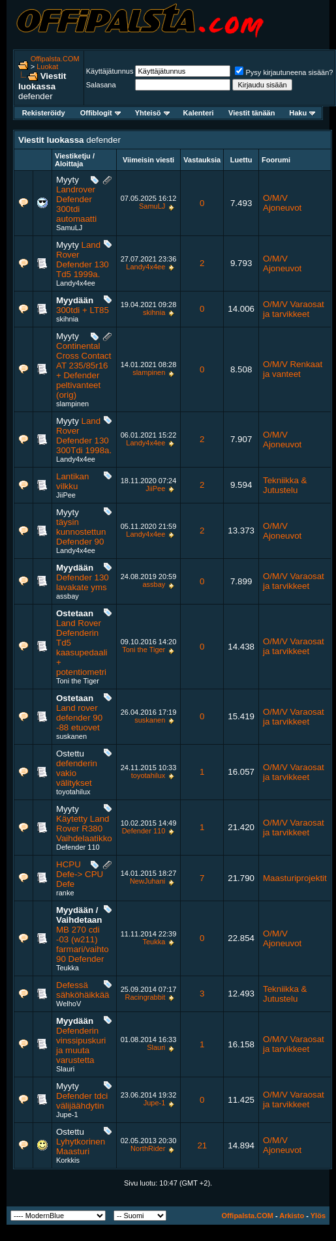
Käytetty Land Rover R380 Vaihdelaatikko (84, 828)
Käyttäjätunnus (110, 71)
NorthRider (147, 1148)
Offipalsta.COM (55, 59)
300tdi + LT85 (82, 310)
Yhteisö (152, 113)
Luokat (47, 66)
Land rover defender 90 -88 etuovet (79, 717)
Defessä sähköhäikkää (83, 990)
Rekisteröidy (43, 113)
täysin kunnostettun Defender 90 (81, 531)
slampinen (72, 404)
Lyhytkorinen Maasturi (80, 1146)
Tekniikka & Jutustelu (285, 485)
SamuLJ (69, 228)
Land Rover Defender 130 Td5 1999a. (82, 259)
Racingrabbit (145, 997)
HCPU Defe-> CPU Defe (79, 874)
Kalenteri (198, 113)
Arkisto (291, 1215)
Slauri (65, 1069)
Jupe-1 (67, 1114)
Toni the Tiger (77, 681)
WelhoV (68, 1004)
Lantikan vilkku (72, 481)
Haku (302, 113)
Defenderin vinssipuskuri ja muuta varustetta (81, 1045)
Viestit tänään (251, 113)
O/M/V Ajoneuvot (282, 203)
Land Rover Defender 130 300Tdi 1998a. (84, 435)
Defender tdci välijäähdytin (82, 1101)
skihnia (67, 319)
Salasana (101, 85)
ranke (65, 893)
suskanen (71, 736)
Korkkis (68, 1160)
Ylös (318, 1215)
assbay (67, 596)
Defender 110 (78, 847)
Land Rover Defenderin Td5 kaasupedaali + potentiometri (82, 647)
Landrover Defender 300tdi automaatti (76, 204)
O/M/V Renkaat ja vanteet (292, 369)
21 (202, 1145)
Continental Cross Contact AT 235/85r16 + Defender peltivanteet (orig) (83, 370)
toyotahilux (73, 792)
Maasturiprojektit (295, 878)
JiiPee (66, 495)
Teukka (67, 968)
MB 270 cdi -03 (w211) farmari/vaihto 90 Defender (82, 944)
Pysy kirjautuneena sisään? (284, 72)
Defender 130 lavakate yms (82, 582)
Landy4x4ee (75, 283)
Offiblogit (100, 113)
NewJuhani (147, 881)
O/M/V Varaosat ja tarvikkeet (293, 309)
